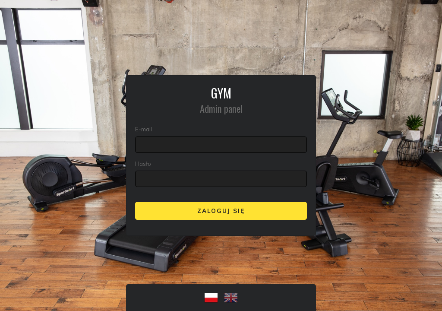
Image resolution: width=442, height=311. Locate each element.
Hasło (143, 163)
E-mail (143, 129)
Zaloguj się (221, 210)
